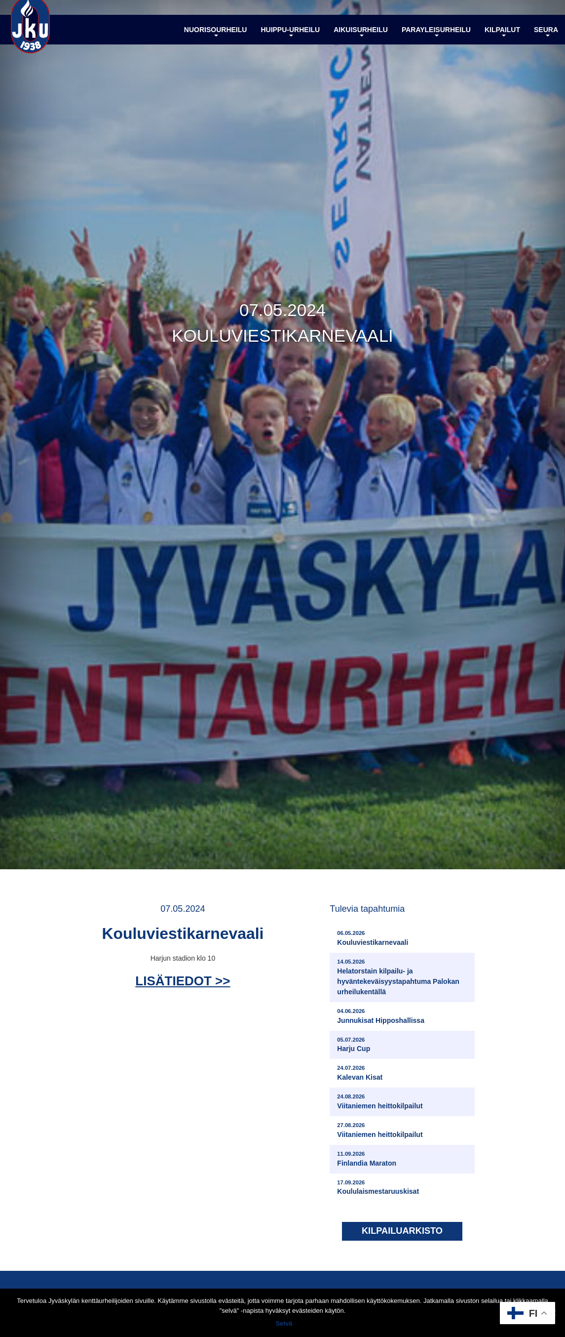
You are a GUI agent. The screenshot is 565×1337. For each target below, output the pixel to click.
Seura (546, 41)
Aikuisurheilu (361, 41)
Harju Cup (353, 1045)
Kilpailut (502, 41)
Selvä (285, 1324)
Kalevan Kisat (359, 1074)
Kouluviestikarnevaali (372, 939)
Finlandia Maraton (366, 1160)
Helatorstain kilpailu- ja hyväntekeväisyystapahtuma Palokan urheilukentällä (403, 979)
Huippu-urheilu (290, 41)
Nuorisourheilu (215, 41)
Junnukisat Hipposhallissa (380, 1017)
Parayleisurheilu (436, 41)
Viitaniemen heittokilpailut (379, 1103)
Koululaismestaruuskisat (378, 1188)
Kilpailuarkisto (402, 1233)
